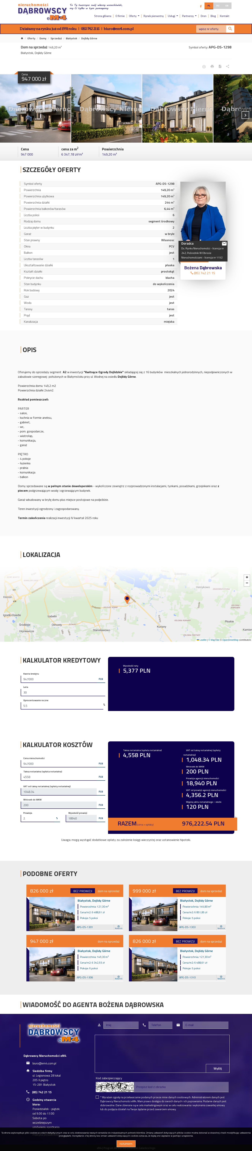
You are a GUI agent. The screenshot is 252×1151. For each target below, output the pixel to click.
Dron (203, 16)
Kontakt (224, 16)
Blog (213, 16)
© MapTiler (213, 640)
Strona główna (102, 16)
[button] (127, 600)
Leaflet (201, 640)
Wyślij (218, 1068)
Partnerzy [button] (188, 16)
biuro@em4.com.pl (119, 28)
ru (217, 5)
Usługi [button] (172, 16)
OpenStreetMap (230, 640)
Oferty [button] (133, 16)
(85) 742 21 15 (90, 28)
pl (209, 5)
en (226, 5)
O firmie (120, 16)
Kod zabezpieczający (109, 1078)
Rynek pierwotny (154, 16)
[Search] (215, 28)
